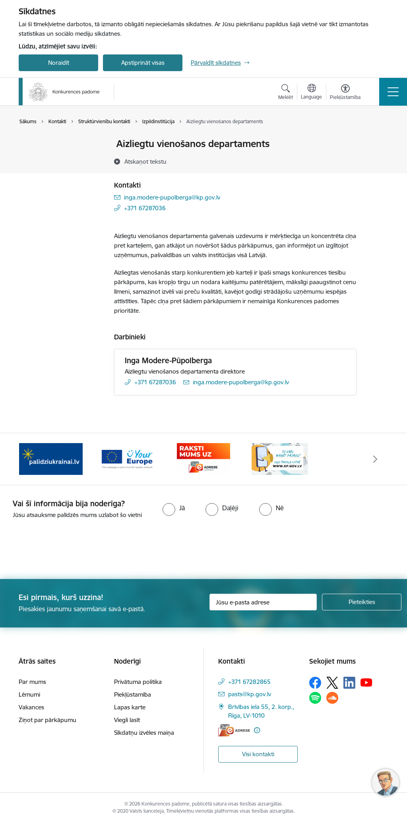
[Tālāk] (375, 459)
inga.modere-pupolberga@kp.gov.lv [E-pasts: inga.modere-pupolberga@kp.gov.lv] (172, 197)
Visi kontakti (258, 754)
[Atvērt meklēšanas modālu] (285, 93)
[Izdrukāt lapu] (377, 140)
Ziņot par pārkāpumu (47, 720)
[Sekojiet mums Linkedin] (349, 683)
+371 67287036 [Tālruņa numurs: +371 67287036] (145, 208)
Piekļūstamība (132, 694)
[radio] (174, 508)
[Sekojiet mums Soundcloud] (332, 698)
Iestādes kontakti (50, 144)
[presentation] (66, 549)
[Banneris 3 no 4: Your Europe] (127, 458)
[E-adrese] (234, 730)
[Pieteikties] (361, 602)
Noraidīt (58, 62)
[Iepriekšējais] (32, 459)
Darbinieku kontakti (53, 158)
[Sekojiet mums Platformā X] (332, 683)
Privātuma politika (138, 682)
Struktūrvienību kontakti (59, 172)
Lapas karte (129, 707)
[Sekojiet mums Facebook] (315, 683)
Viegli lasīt (127, 720)
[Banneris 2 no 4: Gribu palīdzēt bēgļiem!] (51, 458)
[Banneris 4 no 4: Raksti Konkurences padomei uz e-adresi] (203, 458)
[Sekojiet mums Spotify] (315, 698)
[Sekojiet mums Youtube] (366, 682)
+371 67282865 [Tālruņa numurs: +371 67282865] (249, 682)
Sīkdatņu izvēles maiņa (144, 732)
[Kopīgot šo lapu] (377, 160)
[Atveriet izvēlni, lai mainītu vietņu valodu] (311, 92)
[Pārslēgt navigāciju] (393, 92)
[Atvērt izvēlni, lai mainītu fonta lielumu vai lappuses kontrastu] (345, 93)
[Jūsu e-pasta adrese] (263, 602)
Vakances (31, 707)
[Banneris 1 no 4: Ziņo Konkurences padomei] (280, 458)
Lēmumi (29, 694)
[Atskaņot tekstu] (145, 161)
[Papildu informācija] (257, 730)
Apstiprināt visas (143, 62)
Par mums (32, 682)
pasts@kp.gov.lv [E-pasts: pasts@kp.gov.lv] (249, 694)
